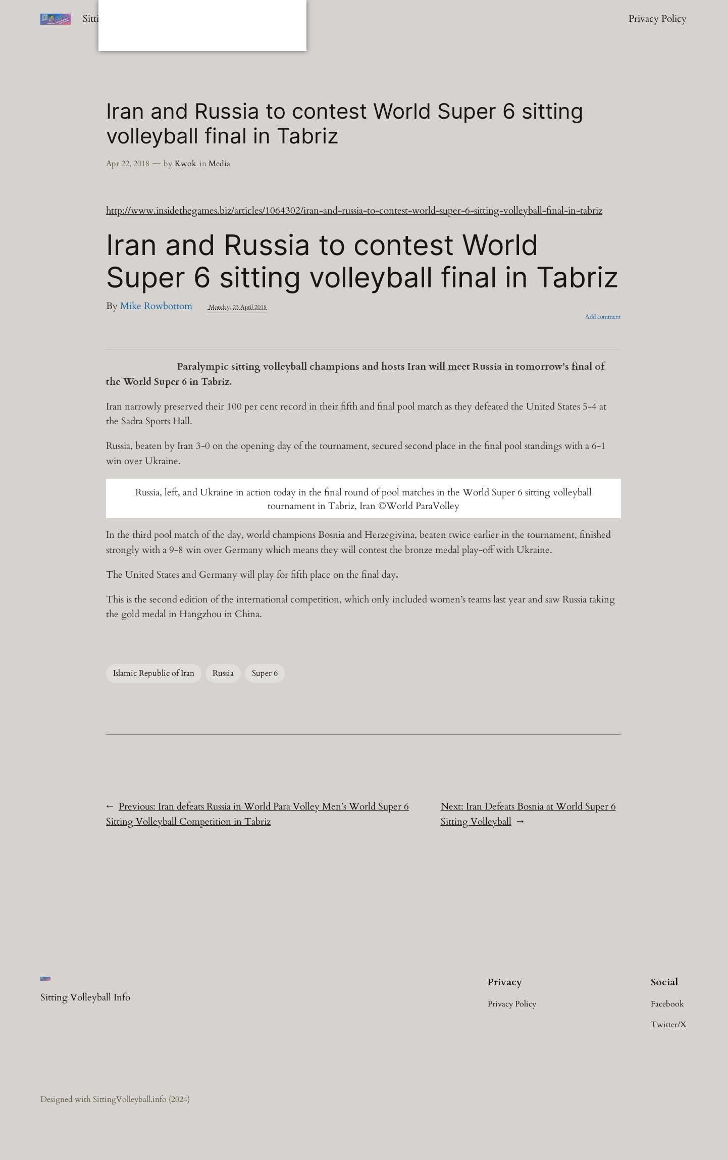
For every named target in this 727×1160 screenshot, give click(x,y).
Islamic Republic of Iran (153, 673)
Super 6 (265, 673)
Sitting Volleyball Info (85, 997)
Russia (223, 673)
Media (219, 163)
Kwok (185, 163)
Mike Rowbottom (156, 306)
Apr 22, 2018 (127, 163)
